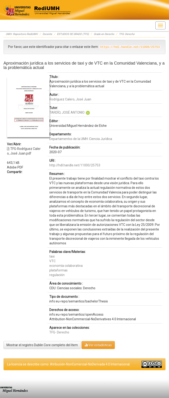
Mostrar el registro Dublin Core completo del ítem (42, 345)
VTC (52, 261)
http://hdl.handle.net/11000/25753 (74, 165)
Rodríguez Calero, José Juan (70, 99)
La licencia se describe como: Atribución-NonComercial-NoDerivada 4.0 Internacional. (68, 364)
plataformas (58, 270)
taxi (52, 256)
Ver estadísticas (98, 345)
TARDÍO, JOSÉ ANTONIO (66, 112)
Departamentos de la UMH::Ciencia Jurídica (80, 139)
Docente (47, 34)
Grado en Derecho (104, 34)
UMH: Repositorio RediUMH (22, 34)
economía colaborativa (66, 265)
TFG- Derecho (127, 34)
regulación (57, 275)
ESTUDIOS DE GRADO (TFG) (73, 34)
